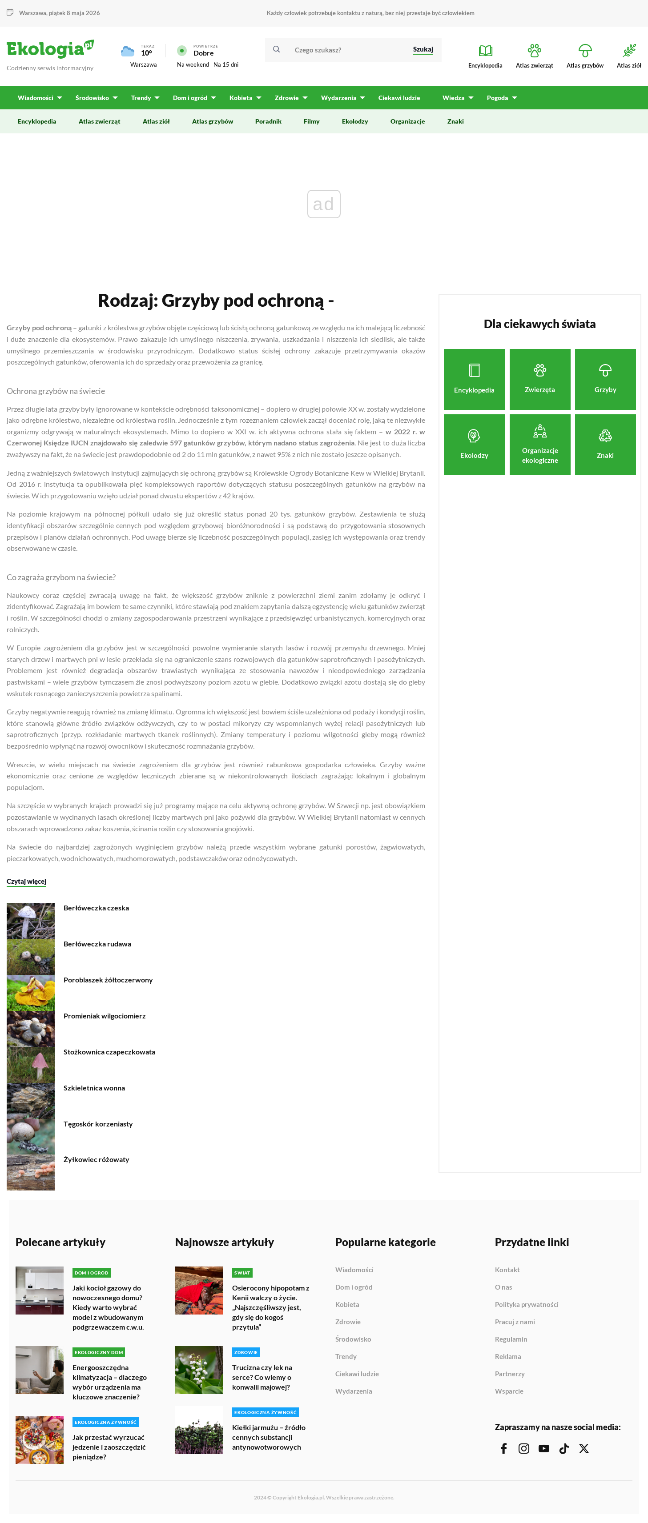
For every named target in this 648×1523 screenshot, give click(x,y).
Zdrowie (348, 1322)
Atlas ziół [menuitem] (156, 121)
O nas (503, 1287)
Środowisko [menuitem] (92, 98)
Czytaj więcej (26, 881)
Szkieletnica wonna (94, 1087)
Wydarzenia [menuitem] (336, 98)
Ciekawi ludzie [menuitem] (397, 98)
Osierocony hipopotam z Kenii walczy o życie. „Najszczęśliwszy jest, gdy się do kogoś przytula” (271, 1307)
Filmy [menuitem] (312, 121)
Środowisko (353, 1339)
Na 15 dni (225, 64)
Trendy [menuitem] (140, 98)
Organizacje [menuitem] (407, 121)
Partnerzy (510, 1374)
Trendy (346, 1356)
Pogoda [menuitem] (495, 98)
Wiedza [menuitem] (451, 98)
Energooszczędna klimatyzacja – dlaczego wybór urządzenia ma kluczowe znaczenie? (109, 1382)
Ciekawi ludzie (357, 1374)
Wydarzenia (353, 1391)
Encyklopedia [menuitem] (37, 121)
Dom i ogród (354, 1287)
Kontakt (507, 1270)
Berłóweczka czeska (96, 907)
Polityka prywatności (527, 1304)
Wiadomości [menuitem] (35, 98)
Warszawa (32, 12)
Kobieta (347, 1304)
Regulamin (511, 1339)
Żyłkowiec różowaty (96, 1159)
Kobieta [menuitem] (239, 98)
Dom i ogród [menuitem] (189, 98)
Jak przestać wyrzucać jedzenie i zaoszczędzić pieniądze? (109, 1447)
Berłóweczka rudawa (97, 943)
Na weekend (193, 64)
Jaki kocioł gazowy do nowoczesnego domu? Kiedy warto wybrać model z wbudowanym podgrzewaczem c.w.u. (108, 1307)
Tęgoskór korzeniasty (98, 1123)
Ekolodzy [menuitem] (355, 121)
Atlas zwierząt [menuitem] (100, 121)
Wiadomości (354, 1270)
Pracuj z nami (515, 1322)
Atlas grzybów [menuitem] (212, 121)
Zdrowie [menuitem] (285, 98)
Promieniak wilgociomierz (105, 1015)
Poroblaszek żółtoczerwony (108, 979)
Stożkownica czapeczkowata (109, 1051)
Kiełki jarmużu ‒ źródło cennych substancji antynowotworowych (269, 1437)
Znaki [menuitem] (455, 121)
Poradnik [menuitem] (268, 121)
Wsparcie (509, 1391)
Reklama (508, 1356)
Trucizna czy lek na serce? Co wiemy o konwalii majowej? (262, 1377)
